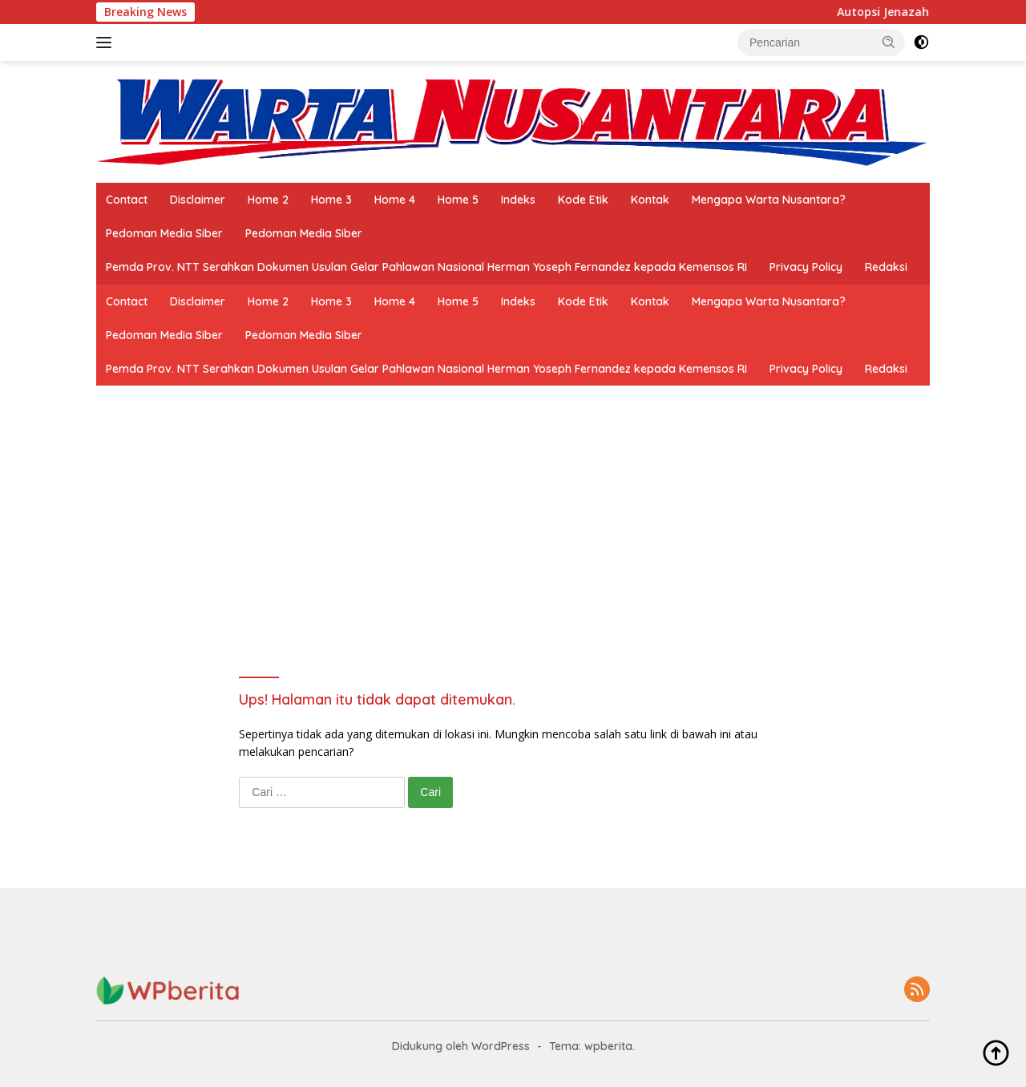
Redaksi (886, 267)
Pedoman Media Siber (164, 233)
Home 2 (268, 199)
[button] (889, 42)
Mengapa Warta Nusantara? (769, 199)
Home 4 (394, 199)
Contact (126, 199)
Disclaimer (197, 199)
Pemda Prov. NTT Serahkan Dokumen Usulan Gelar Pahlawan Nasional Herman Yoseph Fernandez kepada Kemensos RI (426, 267)
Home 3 (331, 199)
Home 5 (458, 199)
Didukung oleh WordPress (461, 1046)
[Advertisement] (512, 562)
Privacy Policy (806, 267)
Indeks (518, 199)
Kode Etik (583, 199)
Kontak (650, 199)
